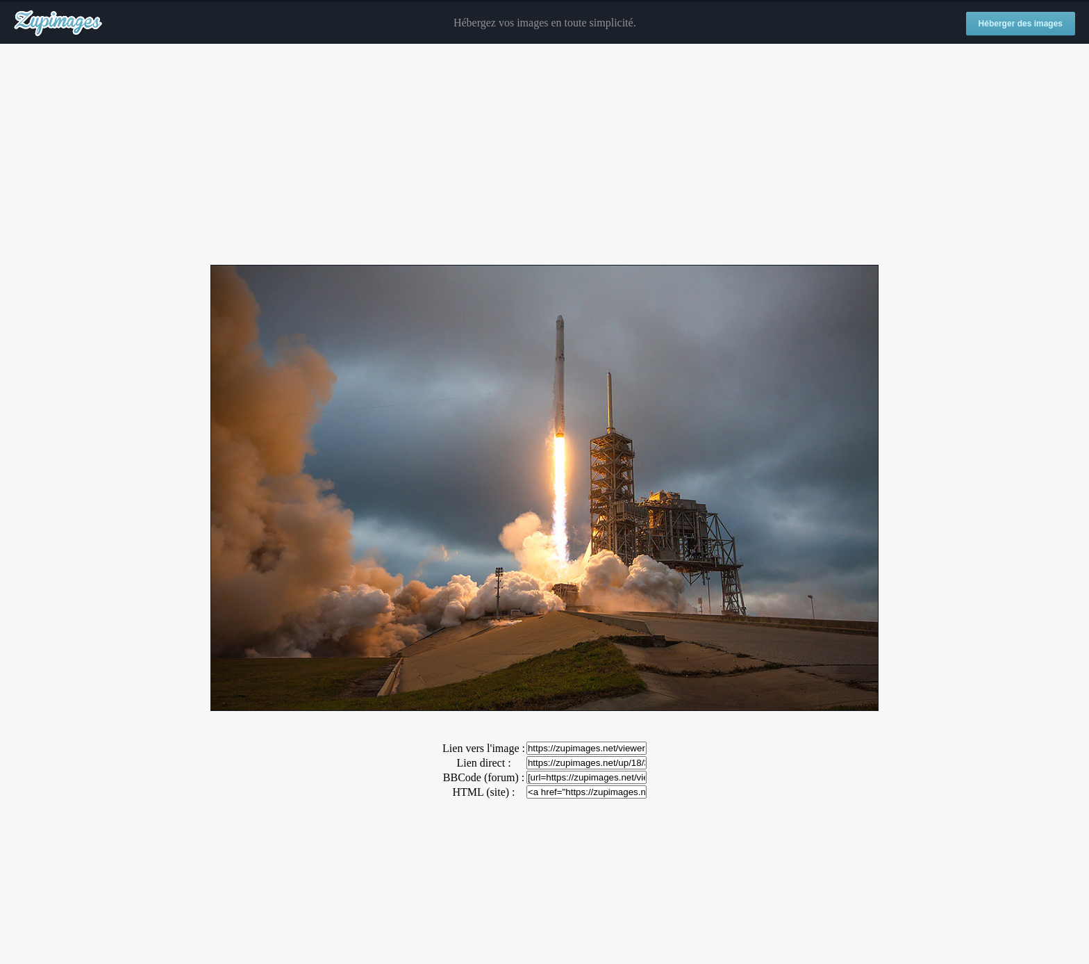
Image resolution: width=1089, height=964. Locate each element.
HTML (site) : (483, 792)
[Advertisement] (544, 155)
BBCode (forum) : (483, 777)
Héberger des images (1021, 23)
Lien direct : (483, 763)
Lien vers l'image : (483, 748)
